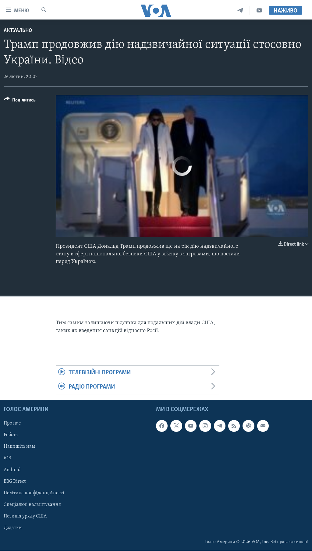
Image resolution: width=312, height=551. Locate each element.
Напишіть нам (19, 446)
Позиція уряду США (25, 516)
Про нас (12, 423)
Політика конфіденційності (34, 493)
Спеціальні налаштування (32, 504)
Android (12, 469)
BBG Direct (15, 481)
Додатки (13, 527)
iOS (7, 458)
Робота (11, 435)
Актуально (18, 31)
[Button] (20, 101)
